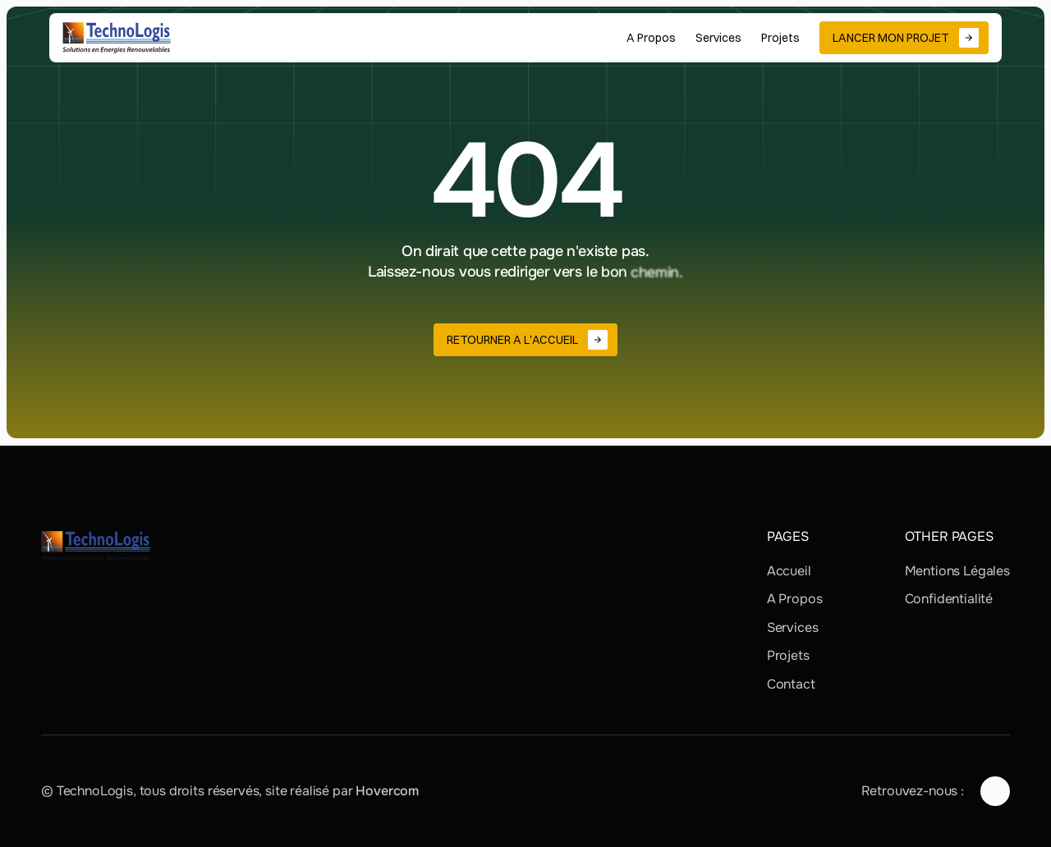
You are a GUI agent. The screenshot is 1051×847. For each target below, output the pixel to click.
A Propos (795, 598)
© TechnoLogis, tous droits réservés (150, 790)
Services (793, 627)
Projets (788, 655)
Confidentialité (949, 598)
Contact (791, 684)
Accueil (789, 570)
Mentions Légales (957, 570)
